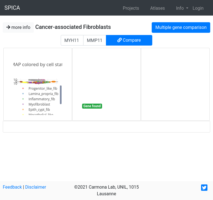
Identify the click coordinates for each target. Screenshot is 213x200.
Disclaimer (35, 187)
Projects (131, 8)
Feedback (12, 187)
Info (180, 8)
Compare (129, 40)
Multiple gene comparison (181, 27)
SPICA (12, 7)
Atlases (157, 8)
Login (198, 8)
